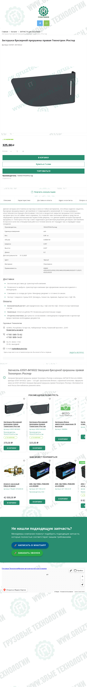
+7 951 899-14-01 (14, 337)
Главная (5, 32)
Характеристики (24, 200)
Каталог (14, 32)
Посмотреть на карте (14, 330)
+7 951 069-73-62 (14, 334)
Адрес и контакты (65, 200)
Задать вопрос (76, 352)
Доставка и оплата (44, 200)
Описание (7, 200)
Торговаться (43, 171)
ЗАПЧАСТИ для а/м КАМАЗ (30, 32)
